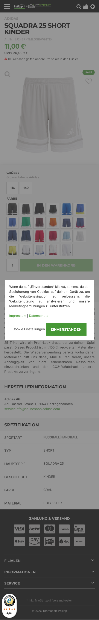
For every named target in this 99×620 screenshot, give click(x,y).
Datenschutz (38, 316)
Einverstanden (66, 329)
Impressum (17, 316)
